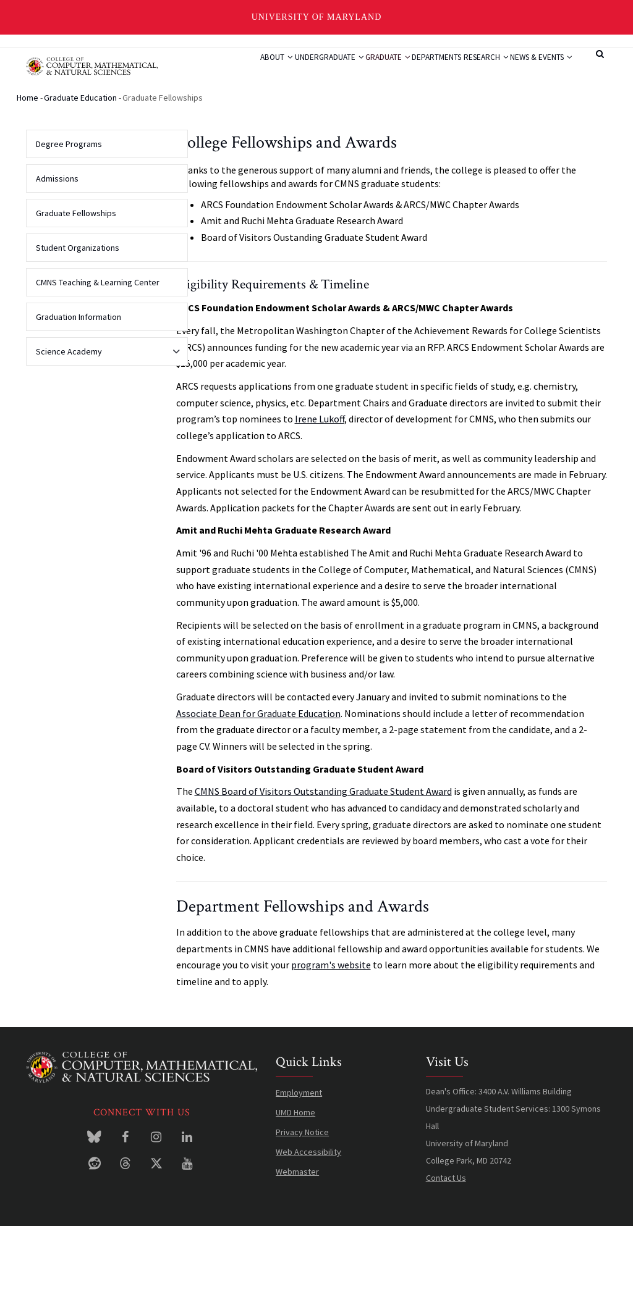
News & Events (240, 117)
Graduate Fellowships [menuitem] (76, 278)
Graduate (360, 71)
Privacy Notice (302, 1197)
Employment (299, 1158)
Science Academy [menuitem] (103, 421)
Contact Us (446, 1243)
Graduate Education (80, 163)
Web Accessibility (308, 1217)
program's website (331, 1030)
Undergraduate (289, 71)
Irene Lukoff (319, 484)
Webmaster (297, 1237)
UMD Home (295, 1177)
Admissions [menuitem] (57, 244)
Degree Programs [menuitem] (69, 209)
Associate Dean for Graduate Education (258, 779)
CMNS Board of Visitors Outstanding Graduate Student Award (323, 856)
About (224, 71)
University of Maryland (317, 17)
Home (27, 163)
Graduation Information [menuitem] (78, 382)
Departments (422, 71)
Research (484, 71)
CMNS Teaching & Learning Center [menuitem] (97, 347)
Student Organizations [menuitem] (77, 313)
